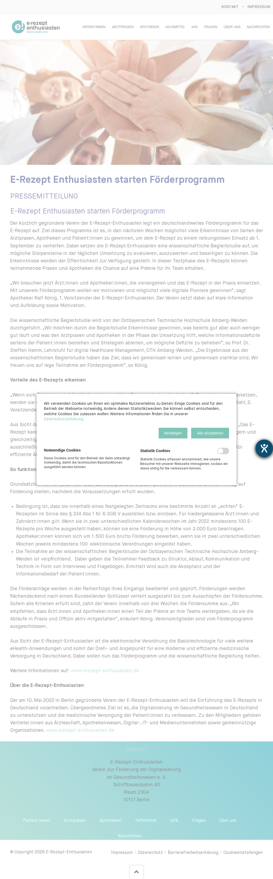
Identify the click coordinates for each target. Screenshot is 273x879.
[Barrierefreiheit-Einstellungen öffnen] (264, 448)
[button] (173, 433)
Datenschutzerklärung (63, 419)
